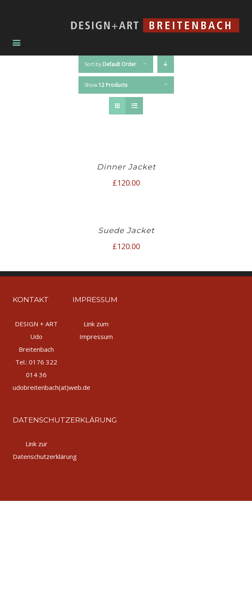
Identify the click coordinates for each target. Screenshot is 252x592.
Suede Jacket (126, 230)
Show (105, 85)
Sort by (110, 64)
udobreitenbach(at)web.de (51, 387)
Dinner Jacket (126, 167)
